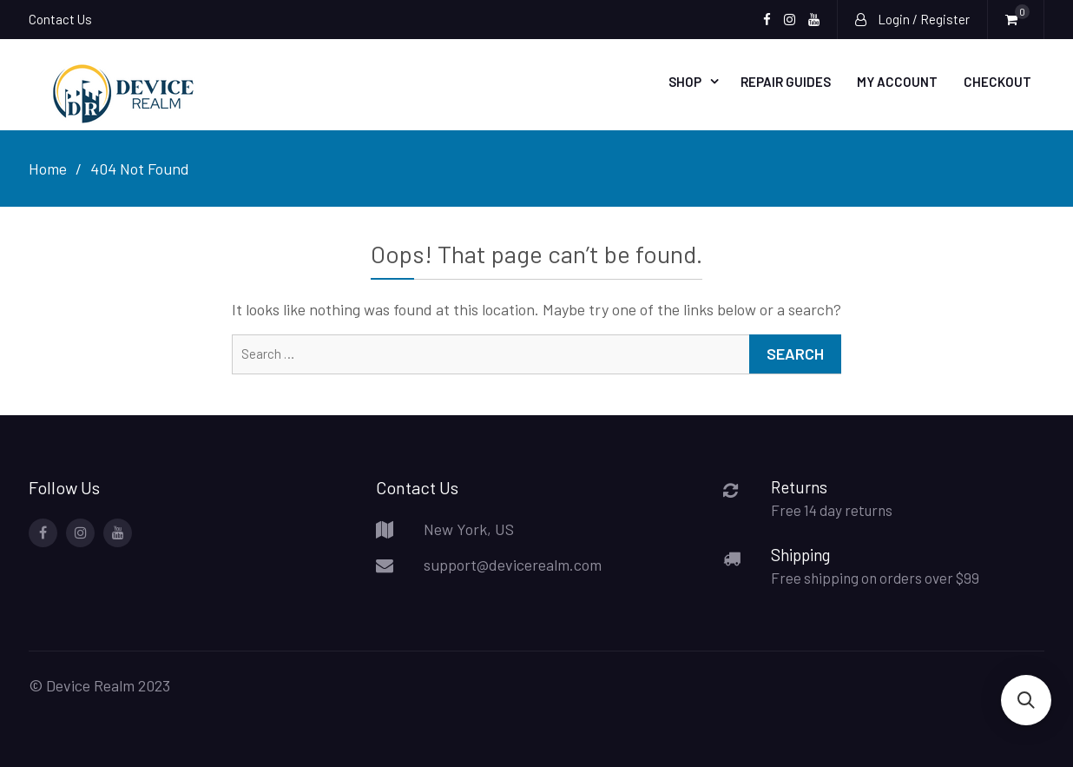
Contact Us (60, 19)
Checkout (997, 81)
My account (897, 81)
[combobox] (536, 354)
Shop (684, 81)
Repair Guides (786, 81)
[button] (1026, 700)
